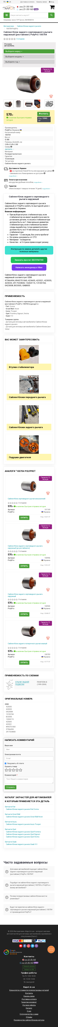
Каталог (29, 1008)
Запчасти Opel (10, 829)
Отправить (10, 787)
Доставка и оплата (27, 2)
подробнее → (13, 176)
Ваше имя (9, 745)
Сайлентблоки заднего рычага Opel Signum (23, 834)
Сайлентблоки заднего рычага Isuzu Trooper (23, 824)
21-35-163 (25, 6)
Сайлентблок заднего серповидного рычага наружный (25, 595)
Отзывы (29, 1017)
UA (9, 2)
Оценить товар (11, 766)
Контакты (29, 993)
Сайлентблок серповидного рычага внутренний (26, 499)
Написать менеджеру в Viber (29, 267)
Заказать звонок (29, 966)
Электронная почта (13, 754)
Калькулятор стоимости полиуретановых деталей (29, 990)
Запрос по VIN (29, 969)
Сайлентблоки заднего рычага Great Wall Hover (24, 817)
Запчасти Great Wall (12, 814)
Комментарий (11, 775)
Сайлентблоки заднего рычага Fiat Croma (22, 809)
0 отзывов (20, 39)
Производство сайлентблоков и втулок (29, 1020)
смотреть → (9, 149)
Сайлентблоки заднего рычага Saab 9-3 (21, 844)
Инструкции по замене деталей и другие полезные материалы (29, 250)
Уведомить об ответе (14, 763)
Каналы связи (42, 2)
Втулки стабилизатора (21, 367)
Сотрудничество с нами (29, 1014)
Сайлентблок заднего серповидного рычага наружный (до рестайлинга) (25, 547)
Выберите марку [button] (13, 51)
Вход (51, 2)
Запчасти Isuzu (11, 822)
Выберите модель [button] (14, 56)
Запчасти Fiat (10, 807)
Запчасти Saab (10, 842)
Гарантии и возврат (29, 1002)
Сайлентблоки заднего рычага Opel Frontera (23, 832)
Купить (43, 114)
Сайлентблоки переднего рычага (27, 397)
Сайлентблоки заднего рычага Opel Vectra (22, 837)
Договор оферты (29, 1005)
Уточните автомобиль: (9, 45)
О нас (29, 1011)
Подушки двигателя (20, 457)
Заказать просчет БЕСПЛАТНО (29, 260)
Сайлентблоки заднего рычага (26, 427)
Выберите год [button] (12, 62)
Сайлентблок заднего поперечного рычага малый (27, 644)
